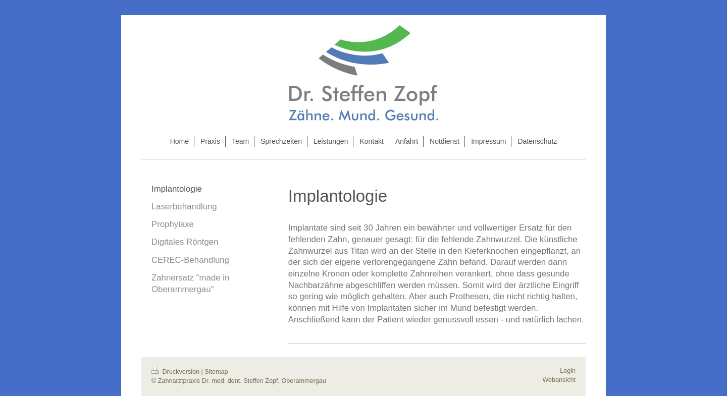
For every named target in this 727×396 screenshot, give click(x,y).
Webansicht (559, 379)
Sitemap (216, 371)
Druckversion (176, 371)
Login (568, 370)
